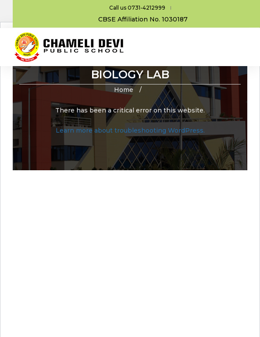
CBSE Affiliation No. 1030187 (143, 19)
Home (123, 90)
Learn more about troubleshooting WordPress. (130, 130)
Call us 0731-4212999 (137, 7)
